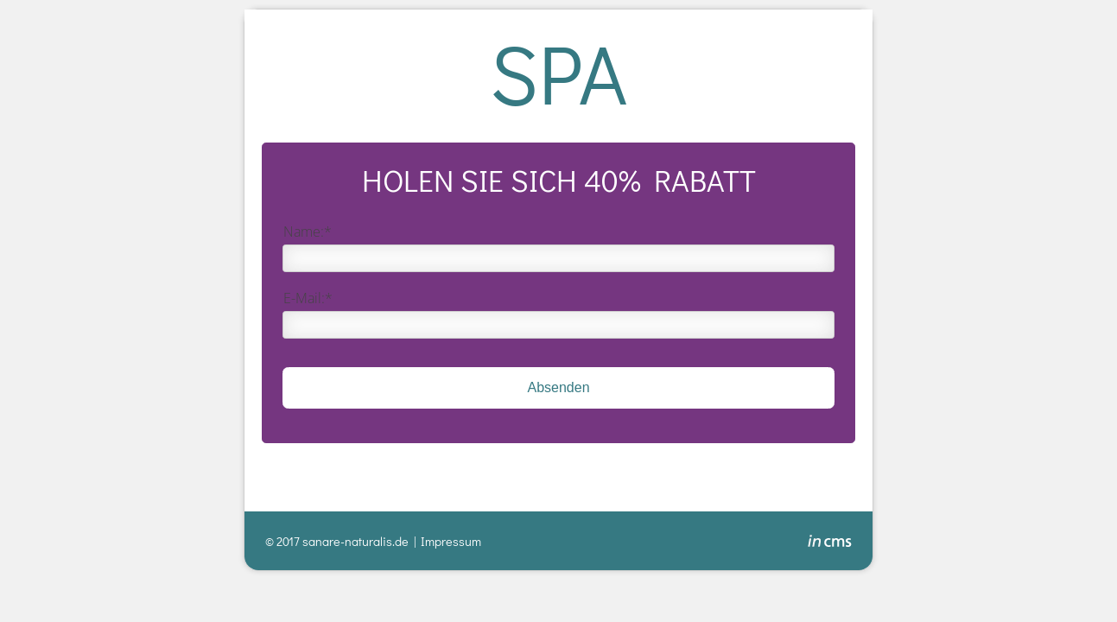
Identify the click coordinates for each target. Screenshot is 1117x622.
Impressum (451, 541)
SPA (558, 72)
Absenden (558, 387)
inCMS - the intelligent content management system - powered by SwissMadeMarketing (830, 543)
